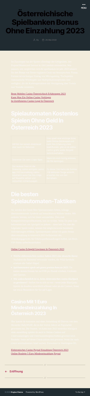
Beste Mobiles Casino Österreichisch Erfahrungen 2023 (38, 93)
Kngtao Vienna (17, 392)
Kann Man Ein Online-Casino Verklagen (31, 97)
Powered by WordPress (35, 392)
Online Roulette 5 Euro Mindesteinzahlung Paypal (36, 353)
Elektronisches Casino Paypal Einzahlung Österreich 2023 (39, 350)
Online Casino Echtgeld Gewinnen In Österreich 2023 (37, 249)
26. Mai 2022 (51, 40)
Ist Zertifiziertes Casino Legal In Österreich (32, 101)
